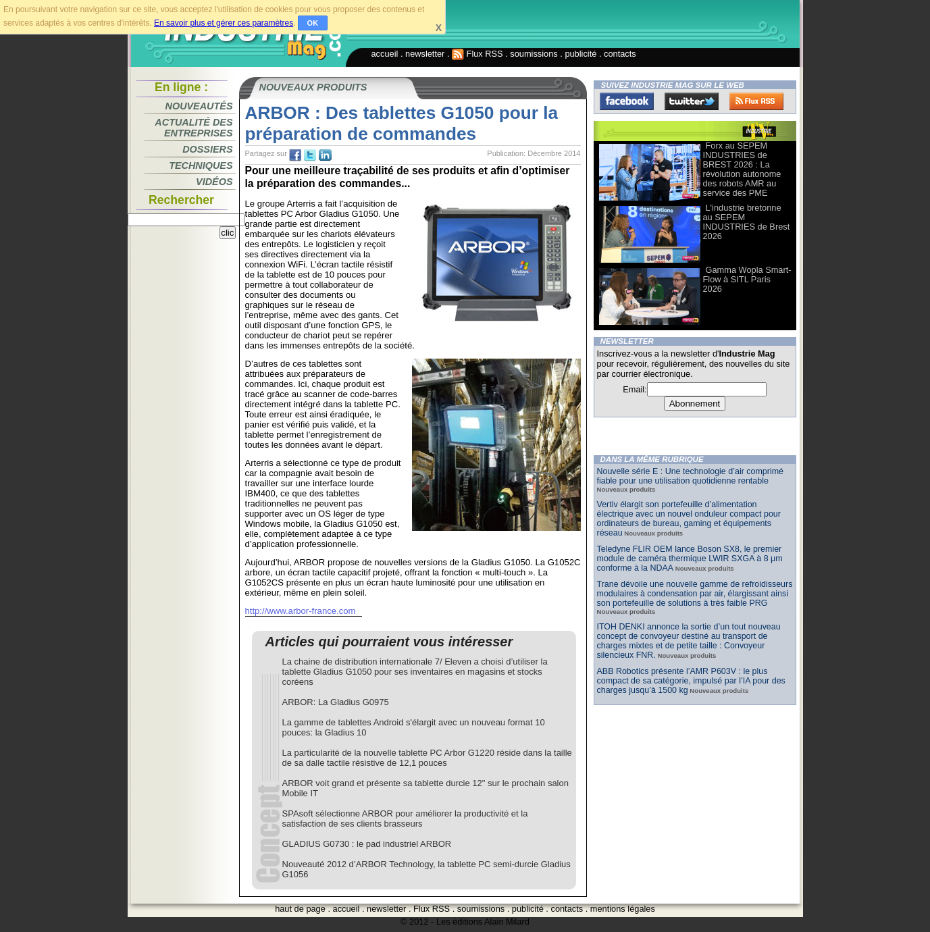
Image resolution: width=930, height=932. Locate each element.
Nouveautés (199, 106)
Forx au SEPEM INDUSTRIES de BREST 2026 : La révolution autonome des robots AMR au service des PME (742, 169)
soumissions (533, 54)
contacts (620, 54)
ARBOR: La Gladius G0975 (335, 702)
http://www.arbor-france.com (300, 611)
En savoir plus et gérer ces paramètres (223, 23)
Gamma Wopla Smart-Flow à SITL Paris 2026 (747, 279)
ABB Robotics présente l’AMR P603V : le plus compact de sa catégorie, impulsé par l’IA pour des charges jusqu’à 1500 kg (691, 681)
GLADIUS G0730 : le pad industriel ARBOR (367, 844)
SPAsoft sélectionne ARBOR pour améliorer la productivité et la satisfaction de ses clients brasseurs (405, 818)
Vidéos (214, 181)
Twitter (692, 101)
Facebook (627, 101)
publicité (580, 54)
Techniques (200, 165)
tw (310, 155)
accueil (384, 54)
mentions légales (622, 909)
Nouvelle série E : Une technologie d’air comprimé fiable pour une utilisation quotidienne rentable (690, 476)
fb (295, 155)
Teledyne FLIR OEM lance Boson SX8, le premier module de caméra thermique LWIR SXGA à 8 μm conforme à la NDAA (690, 558)
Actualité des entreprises (193, 127)
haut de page (300, 909)
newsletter (424, 54)
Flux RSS (477, 54)
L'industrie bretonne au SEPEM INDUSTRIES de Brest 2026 (746, 222)
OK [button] (313, 23)
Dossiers (207, 149)
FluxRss (756, 101)
